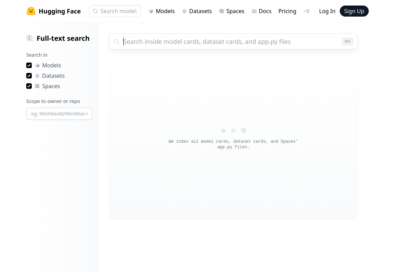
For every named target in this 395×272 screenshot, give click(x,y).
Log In (327, 11)
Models (161, 11)
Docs (261, 11)
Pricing (287, 11)
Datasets (197, 11)
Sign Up (354, 11)
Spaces (231, 11)
